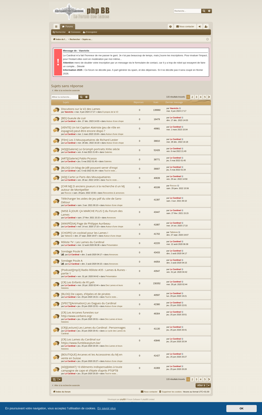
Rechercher (60, 32)
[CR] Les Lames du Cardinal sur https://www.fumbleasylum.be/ (80, 341)
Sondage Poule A (71, 260)
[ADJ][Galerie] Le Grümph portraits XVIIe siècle (90, 149)
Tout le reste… (110, 171)
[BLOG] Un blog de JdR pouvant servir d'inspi (89, 167)
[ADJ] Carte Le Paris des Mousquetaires (86, 177)
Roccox (68, 193)
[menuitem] (170, 26)
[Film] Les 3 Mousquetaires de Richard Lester (89, 140)
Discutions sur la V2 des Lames (80, 109)
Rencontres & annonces (113, 193)
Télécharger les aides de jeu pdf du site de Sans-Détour (91, 200)
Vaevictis (69, 112)
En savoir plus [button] (106, 408)
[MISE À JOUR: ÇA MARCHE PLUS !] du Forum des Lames (92, 212)
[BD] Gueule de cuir (73, 118)
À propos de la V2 (110, 112)
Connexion (76, 32)
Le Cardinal (70, 121)
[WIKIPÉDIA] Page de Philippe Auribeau (85, 223)
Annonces (111, 218)
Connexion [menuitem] (201, 27)
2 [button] (192, 97)
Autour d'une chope (115, 121)
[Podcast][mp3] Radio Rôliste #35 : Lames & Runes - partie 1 (93, 271)
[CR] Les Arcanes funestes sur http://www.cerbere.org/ (80, 314)
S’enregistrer (91, 32)
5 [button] (205, 97)
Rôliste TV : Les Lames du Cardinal (82, 242)
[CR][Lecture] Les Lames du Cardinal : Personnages (93, 327)
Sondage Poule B (71, 251)
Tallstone (68, 236)
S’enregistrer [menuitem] (207, 27)
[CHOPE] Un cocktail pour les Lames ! (84, 233)
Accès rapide (57, 27)
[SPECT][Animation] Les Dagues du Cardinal (88, 303)
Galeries (108, 152)
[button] (209, 97)
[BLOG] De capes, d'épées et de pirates (85, 294)
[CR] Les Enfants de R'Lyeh (77, 282)
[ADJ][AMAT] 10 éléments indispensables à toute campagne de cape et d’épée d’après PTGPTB (91, 368)
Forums (69, 26)
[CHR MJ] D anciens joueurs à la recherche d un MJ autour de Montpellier (93, 187)
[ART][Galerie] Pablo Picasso (79, 158)
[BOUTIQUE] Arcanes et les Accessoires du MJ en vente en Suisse (91, 356)
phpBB (122, 399)
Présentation (112, 245)
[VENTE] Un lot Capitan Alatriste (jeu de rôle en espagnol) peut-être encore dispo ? (90, 129)
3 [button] (196, 97)
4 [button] (200, 97)
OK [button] (242, 408)
